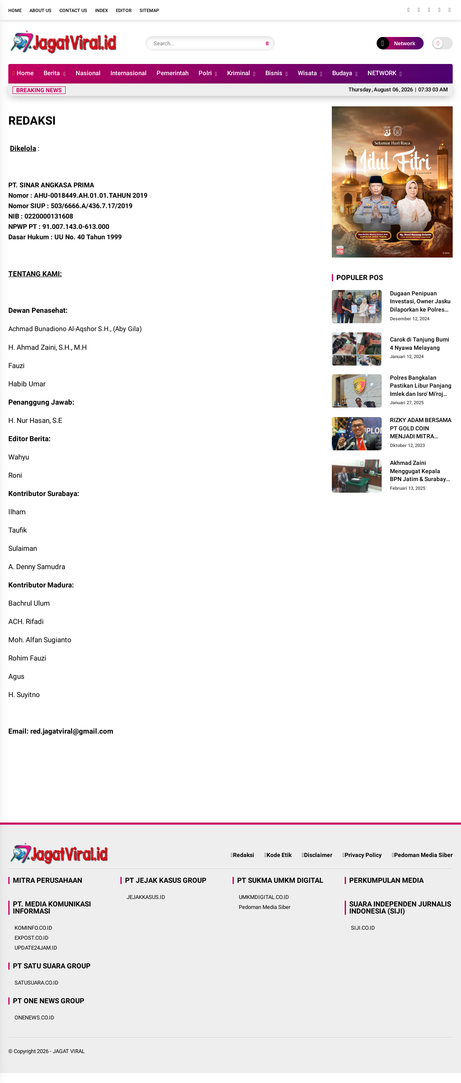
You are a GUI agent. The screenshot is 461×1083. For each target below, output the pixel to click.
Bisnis (273, 73)
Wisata (307, 73)
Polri (205, 73)
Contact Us (73, 10)
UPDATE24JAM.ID (36, 948)
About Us (40, 10)
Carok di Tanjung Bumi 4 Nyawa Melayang (419, 343)
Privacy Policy (362, 855)
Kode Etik (278, 855)
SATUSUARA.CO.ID (37, 983)
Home (15, 10)
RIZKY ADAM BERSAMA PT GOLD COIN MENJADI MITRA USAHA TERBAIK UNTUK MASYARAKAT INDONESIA (420, 429)
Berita (52, 73)
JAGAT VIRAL (69, 1051)
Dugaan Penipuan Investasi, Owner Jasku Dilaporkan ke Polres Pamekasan (420, 302)
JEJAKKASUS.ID (146, 897)
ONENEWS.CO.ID (34, 1017)
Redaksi (242, 855)
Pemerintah (173, 73)
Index (101, 10)
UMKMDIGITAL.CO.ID (264, 897)
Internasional (128, 73)
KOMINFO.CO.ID (33, 928)
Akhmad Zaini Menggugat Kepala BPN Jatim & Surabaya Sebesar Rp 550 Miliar (419, 471)
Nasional (88, 73)
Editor (124, 10)
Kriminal (238, 73)
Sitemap (149, 10)
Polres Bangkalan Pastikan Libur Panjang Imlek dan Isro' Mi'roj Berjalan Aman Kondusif (420, 386)
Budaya (342, 73)
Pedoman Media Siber (422, 855)
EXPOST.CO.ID (32, 938)
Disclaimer (317, 855)
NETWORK (382, 73)
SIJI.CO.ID (363, 928)
